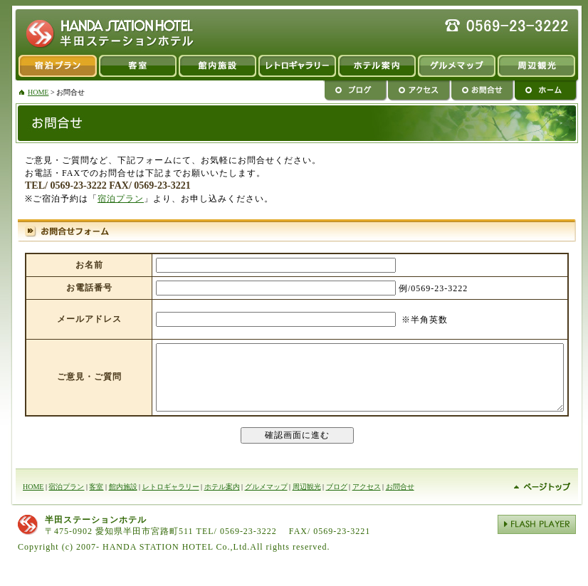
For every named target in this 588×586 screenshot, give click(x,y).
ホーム (549, 91)
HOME (38, 92)
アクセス (419, 91)
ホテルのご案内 (376, 67)
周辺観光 (540, 67)
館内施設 (217, 67)
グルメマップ (456, 67)
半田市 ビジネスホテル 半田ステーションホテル (105, 30)
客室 (137, 67)
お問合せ (482, 91)
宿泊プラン (53, 67)
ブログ (355, 91)
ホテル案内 (222, 499)
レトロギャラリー (297, 67)
